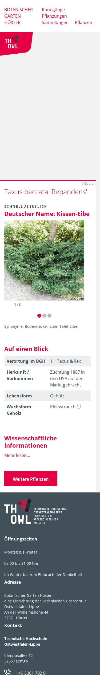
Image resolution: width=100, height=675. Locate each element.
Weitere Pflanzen (31, 479)
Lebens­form (19, 396)
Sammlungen (55, 22)
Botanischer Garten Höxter (18, 16)
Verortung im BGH (26, 361)
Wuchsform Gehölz (19, 410)
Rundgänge (53, 10)
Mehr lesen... (17, 455)
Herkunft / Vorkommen (20, 375)
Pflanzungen (54, 16)
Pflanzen (83, 22)
